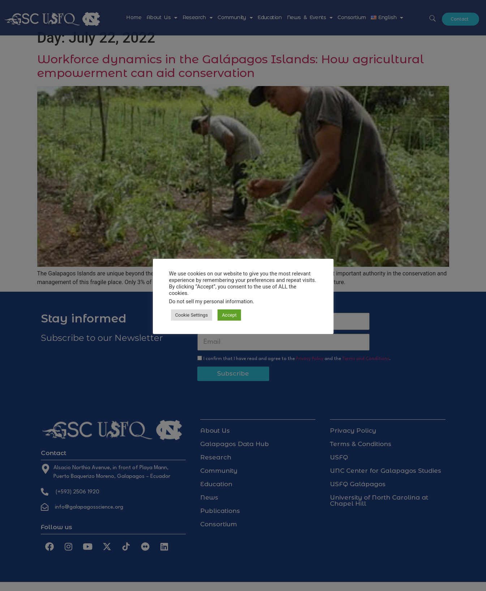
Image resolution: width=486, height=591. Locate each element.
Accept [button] (229, 315)
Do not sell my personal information (211, 301)
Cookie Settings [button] (191, 315)
